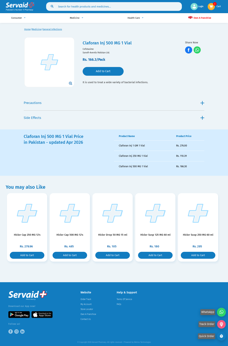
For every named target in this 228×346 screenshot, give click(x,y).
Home (27, 29)
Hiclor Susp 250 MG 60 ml (198, 234)
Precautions (114, 103)
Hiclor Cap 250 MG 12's (27, 234)
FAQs (119, 304)
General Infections (52, 29)
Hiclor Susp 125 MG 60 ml (155, 234)
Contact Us (86, 319)
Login (197, 6)
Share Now (191, 42)
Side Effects (114, 118)
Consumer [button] (16, 18)
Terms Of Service (124, 299)
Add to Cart (103, 71)
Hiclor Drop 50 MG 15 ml (112, 234)
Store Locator (87, 309)
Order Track (86, 299)
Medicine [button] (75, 18)
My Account (86, 304)
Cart (219, 6)
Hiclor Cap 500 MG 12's (69, 234)
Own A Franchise (199, 17)
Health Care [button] (134, 18)
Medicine (36, 29)
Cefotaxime (88, 49)
